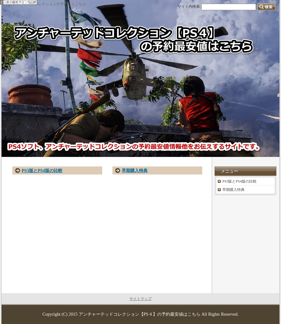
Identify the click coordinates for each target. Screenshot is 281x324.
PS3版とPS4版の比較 (42, 170)
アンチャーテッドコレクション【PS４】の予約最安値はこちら (139, 314)
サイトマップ (140, 299)
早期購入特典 (135, 170)
